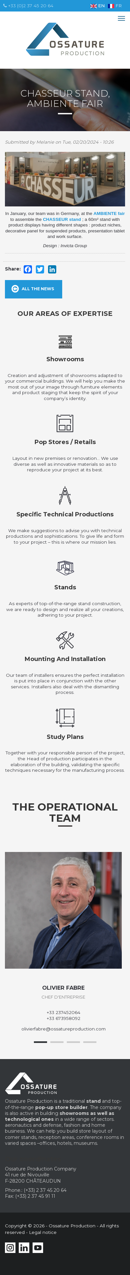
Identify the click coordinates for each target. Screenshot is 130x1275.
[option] (63, 942)
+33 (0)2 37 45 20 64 (28, 5)
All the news (38, 288)
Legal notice (43, 1232)
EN (98, 5)
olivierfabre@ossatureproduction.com (63, 1028)
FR (115, 5)
